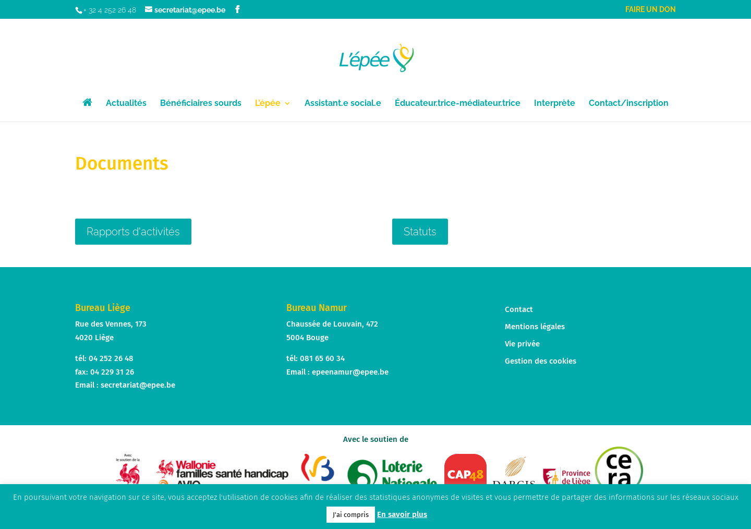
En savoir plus (402, 514)
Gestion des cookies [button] (540, 361)
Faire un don (650, 10)
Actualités (126, 104)
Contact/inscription (629, 104)
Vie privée (522, 343)
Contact (519, 309)
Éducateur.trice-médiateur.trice (457, 104)
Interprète (554, 104)
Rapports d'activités (133, 231)
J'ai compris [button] (351, 515)
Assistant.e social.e (343, 104)
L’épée (268, 104)
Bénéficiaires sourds (200, 104)
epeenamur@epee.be (350, 372)
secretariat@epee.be (138, 385)
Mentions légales (535, 326)
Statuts (420, 231)
